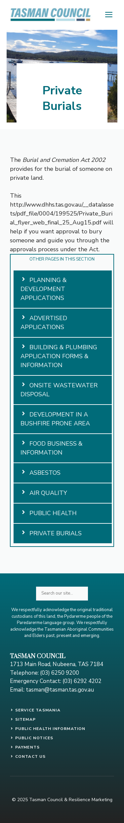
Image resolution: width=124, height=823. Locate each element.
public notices (34, 738)
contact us (30, 756)
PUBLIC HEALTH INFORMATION (50, 728)
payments (27, 747)
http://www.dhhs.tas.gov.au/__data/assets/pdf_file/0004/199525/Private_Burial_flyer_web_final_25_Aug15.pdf (62, 213)
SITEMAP (25, 719)
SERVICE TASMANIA (38, 710)
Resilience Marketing (90, 800)
